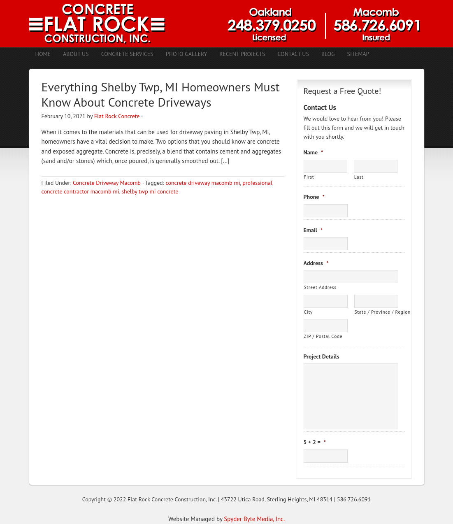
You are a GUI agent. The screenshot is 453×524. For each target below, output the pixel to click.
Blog (328, 54)
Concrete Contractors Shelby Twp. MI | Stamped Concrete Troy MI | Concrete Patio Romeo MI (226, 23)
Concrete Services (127, 54)
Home (43, 54)
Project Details (321, 356)
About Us (76, 54)
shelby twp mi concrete (149, 191)
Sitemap (358, 54)
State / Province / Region (376, 312)
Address (316, 263)
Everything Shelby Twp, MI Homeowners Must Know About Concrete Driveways (161, 94)
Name (313, 152)
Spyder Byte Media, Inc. (254, 519)
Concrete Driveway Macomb (107, 182)
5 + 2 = (315, 442)
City (308, 312)
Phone (314, 196)
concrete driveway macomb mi (202, 182)
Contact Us (293, 54)
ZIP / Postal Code (323, 336)
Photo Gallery (186, 54)
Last (359, 177)
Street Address (320, 287)
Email (313, 230)
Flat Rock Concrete (117, 116)
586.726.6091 (354, 499)
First (309, 177)
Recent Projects (242, 54)
